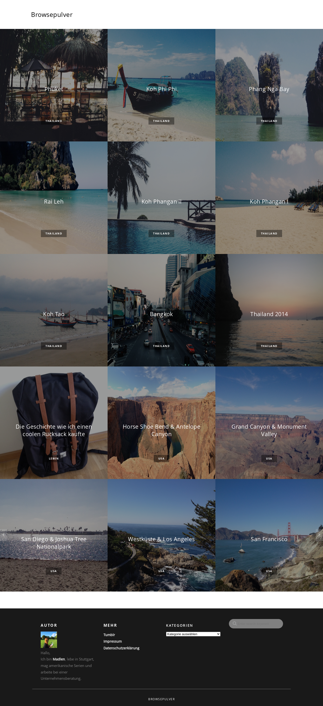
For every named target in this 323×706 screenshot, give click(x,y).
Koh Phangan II (162, 201)
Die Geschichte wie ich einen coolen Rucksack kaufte (54, 430)
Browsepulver (52, 14)
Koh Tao (54, 314)
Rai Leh (54, 201)
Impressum (112, 641)
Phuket (54, 89)
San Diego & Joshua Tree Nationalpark (54, 542)
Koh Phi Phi (161, 89)
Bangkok (161, 314)
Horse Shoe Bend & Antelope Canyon (161, 430)
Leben (54, 458)
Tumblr (109, 635)
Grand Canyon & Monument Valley (269, 430)
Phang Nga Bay (269, 89)
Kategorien (179, 625)
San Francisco (269, 539)
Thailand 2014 (269, 314)
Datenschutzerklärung (121, 648)
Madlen (59, 659)
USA (161, 458)
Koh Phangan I (269, 201)
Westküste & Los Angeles (161, 539)
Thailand (53, 121)
